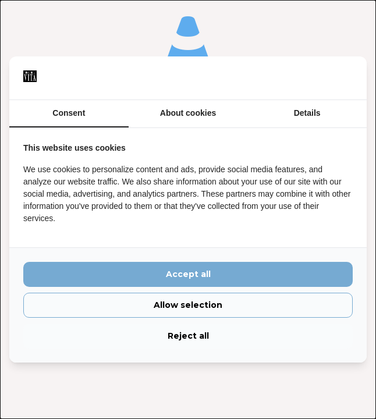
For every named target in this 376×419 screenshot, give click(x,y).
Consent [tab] (68, 113)
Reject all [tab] (188, 336)
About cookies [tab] (188, 113)
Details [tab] (307, 113)
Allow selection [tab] (188, 305)
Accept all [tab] (188, 274)
